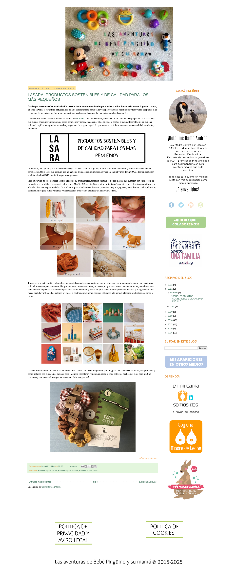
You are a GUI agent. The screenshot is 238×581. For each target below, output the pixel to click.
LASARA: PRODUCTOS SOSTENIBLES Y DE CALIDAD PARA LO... (186, 298)
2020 (170, 312)
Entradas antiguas (148, 482)
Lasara (80, 118)
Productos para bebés (47, 470)
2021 (170, 289)
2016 (170, 328)
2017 (170, 324)
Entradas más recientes (40, 482)
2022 (170, 284)
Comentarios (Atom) (50, 487)
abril (172, 306)
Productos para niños (88, 470)
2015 (170, 332)
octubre (174, 292)
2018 (170, 320)
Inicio (95, 482)
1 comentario (71, 466)
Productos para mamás (68, 470)
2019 (170, 316)
